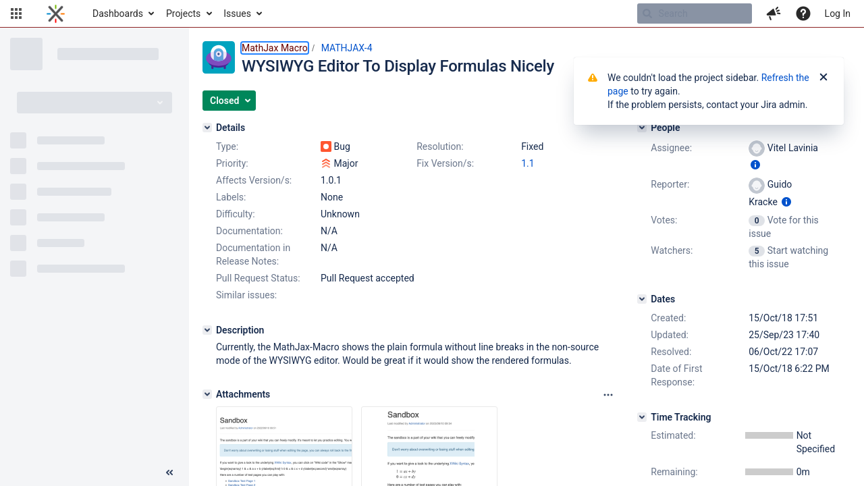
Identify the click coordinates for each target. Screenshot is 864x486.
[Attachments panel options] (608, 395)
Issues (237, 13)
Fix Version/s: (445, 163)
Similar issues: (246, 295)
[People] (642, 127)
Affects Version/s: (254, 180)
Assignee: (671, 147)
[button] (16, 13)
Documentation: (249, 230)
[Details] (207, 127)
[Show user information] (755, 164)
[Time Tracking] (642, 417)
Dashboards (117, 13)
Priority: (232, 163)
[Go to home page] (55, 13)
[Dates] (642, 299)
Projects (183, 13)
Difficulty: (235, 214)
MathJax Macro (275, 48)
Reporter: (670, 184)
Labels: (231, 197)
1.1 (527, 163)
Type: (227, 146)
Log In (837, 13)
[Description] (207, 330)
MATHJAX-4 (347, 48)
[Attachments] (207, 394)
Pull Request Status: (258, 278)
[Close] (823, 77)
